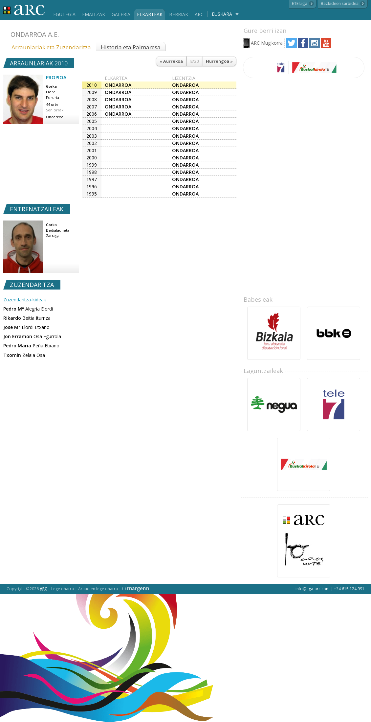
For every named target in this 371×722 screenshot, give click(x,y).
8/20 (194, 61)
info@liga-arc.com (312, 589)
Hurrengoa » (219, 61)
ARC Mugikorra (267, 43)
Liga (24, 10)
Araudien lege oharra (98, 589)
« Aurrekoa (171, 61)
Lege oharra (62, 589)
